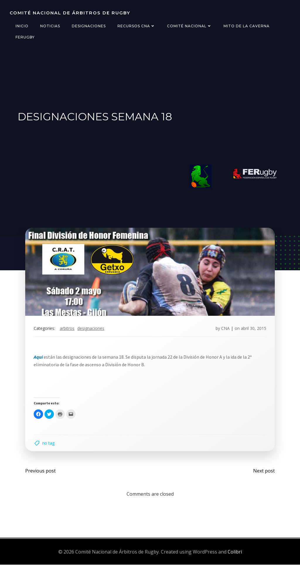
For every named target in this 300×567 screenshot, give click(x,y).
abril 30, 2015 (253, 329)
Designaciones (88, 26)
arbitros (67, 329)
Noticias (50, 26)
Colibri (235, 554)
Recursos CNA (136, 26)
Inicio (21, 26)
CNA (225, 329)
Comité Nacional (189, 26)
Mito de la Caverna (246, 26)
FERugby (24, 37)
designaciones (91, 329)
